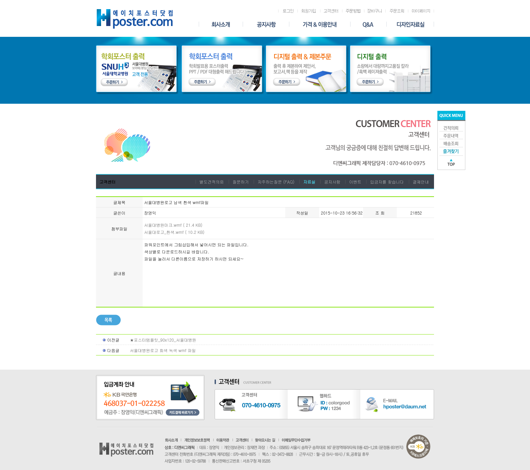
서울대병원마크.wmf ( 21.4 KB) (173, 225)
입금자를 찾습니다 (387, 181)
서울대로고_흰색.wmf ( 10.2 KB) (174, 232)
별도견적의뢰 (211, 181)
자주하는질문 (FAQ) (276, 181)
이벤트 (355, 181)
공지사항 (332, 181)
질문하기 (241, 181)
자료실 (309, 181)
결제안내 (421, 181)
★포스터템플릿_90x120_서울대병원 (163, 340)
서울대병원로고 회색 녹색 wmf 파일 (163, 350)
